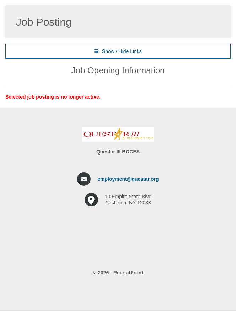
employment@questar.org (128, 179)
